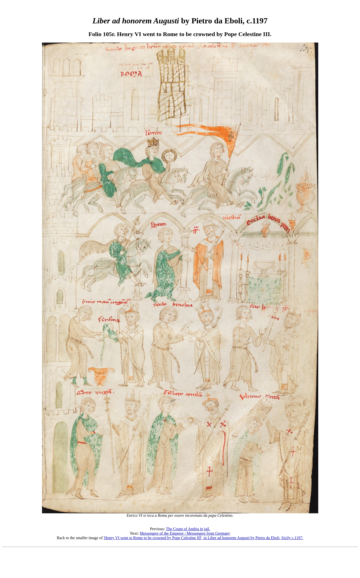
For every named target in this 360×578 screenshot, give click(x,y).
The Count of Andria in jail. (188, 529)
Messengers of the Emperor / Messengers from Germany (185, 533)
